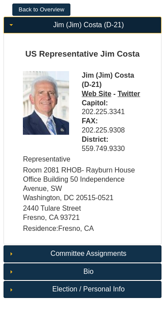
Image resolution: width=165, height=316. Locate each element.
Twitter (128, 93)
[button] (41, 10)
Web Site (96, 93)
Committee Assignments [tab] (66, 253)
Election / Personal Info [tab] (66, 289)
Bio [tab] (50, 271)
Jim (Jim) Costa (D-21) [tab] (65, 25)
